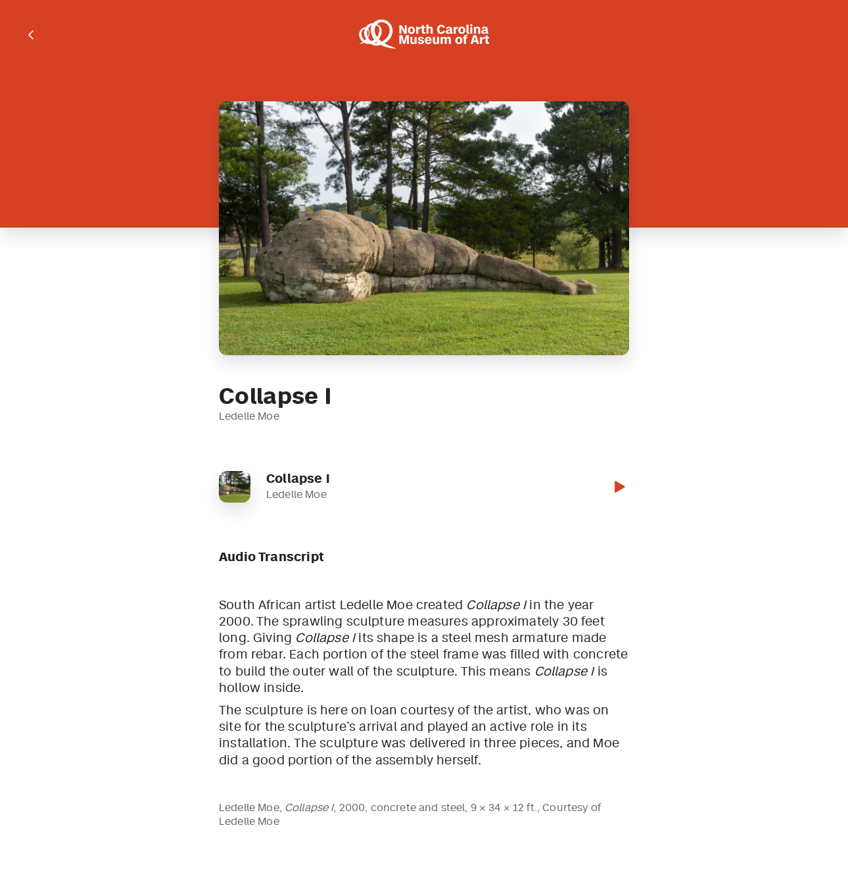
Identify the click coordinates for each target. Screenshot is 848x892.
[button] (618, 486)
